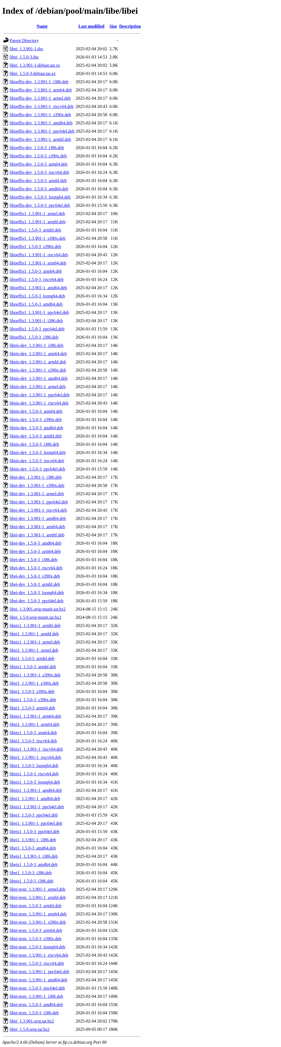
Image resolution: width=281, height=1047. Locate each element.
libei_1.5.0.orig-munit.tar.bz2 (35, 617)
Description (130, 26)
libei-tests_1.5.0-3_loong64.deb (37, 947)
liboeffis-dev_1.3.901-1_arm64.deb (41, 90)
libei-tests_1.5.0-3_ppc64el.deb (37, 988)
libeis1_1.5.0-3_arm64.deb (33, 732)
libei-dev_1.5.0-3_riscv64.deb (36, 568)
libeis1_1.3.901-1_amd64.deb (36, 790)
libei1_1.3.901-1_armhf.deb (34, 633)
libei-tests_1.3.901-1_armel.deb (37, 889)
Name (41, 26)
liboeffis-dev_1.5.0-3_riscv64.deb (39, 172)
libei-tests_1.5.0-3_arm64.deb (36, 930)
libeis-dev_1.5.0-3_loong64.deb (38, 452)
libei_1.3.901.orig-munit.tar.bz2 (38, 609)
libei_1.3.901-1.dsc (26, 48)
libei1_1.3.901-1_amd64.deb (35, 798)
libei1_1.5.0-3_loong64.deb (34, 765)
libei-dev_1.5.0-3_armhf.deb (35, 584)
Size (113, 26)
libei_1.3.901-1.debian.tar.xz (35, 65)
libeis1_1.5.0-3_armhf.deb (33, 666)
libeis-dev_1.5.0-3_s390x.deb (36, 419)
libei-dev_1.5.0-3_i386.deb (33, 559)
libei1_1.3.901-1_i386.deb (33, 839)
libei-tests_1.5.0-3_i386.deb (34, 1012)
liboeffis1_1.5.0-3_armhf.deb (35, 230)
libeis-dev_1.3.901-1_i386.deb (36, 345)
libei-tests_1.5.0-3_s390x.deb (35, 938)
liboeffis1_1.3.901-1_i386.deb (36, 320)
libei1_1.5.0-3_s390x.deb (32, 691)
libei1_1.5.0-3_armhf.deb (32, 658)
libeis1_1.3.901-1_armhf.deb (35, 625)
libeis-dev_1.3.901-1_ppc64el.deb (39, 394)
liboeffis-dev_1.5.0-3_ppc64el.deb (40, 205)
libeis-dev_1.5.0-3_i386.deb (34, 444)
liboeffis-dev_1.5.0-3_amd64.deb (39, 188)
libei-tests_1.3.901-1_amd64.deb (38, 980)
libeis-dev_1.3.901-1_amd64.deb (39, 378)
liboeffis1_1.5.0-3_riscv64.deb (37, 279)
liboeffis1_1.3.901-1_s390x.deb (38, 238)
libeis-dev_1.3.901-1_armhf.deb (38, 362)
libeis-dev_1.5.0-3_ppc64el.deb (37, 469)
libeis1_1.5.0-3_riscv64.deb (34, 774)
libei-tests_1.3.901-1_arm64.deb (38, 914)
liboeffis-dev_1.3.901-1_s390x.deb (40, 114)
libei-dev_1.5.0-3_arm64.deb (35, 551)
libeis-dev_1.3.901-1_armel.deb (38, 386)
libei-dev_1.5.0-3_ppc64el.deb (36, 600)
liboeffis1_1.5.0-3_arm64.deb (36, 271)
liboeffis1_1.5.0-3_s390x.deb (35, 246)
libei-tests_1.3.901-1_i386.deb (36, 996)
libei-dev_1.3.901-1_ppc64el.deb (39, 502)
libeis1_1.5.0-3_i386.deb (32, 881)
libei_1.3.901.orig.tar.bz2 (32, 1021)
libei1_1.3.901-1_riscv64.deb (35, 757)
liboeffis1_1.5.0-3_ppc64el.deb (37, 329)
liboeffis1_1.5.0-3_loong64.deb (37, 296)
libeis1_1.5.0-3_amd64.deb (34, 864)
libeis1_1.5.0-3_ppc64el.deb (35, 831)
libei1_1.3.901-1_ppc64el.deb (36, 823)
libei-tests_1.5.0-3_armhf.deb (35, 905)
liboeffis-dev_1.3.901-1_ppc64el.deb (42, 131)
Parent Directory (24, 40)
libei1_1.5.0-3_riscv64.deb (33, 741)
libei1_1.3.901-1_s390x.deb (34, 683)
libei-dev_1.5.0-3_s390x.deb (35, 576)
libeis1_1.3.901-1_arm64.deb (35, 716)
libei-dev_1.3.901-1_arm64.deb (37, 526)
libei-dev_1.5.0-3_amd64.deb (35, 543)
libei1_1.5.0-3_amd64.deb (33, 848)
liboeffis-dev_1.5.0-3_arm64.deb (39, 164)
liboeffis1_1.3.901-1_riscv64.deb (39, 254)
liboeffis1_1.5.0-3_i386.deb (34, 337)
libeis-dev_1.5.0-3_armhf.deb (36, 436)
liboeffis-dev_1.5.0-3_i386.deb (37, 147)
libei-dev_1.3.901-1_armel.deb (37, 493)
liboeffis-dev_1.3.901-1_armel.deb (40, 98)
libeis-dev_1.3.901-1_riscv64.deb (39, 403)
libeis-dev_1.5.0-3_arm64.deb (36, 411)
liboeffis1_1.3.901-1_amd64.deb (38, 287)
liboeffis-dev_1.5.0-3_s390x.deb (38, 156)
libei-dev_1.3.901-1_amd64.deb (38, 518)
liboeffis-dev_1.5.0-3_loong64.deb (40, 197)
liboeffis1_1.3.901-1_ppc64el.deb (39, 312)
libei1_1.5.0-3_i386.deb (31, 872)
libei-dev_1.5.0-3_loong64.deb (37, 592)
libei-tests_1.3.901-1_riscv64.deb (39, 955)
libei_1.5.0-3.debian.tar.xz (33, 73)
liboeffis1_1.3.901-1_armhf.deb (38, 221)
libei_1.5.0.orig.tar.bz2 (29, 1029)
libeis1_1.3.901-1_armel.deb (35, 642)
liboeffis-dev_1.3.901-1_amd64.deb (41, 123)
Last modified (91, 26)
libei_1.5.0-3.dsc (24, 57)
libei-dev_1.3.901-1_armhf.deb (37, 535)
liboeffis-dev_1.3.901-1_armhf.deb (40, 139)
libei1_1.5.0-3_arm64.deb (32, 708)
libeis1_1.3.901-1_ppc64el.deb (37, 806)
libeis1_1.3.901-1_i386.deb (34, 856)
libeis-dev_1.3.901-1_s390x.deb (38, 370)
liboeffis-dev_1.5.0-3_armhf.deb (38, 180)
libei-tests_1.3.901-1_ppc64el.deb (39, 971)
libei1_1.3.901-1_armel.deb (34, 650)
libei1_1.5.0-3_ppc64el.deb (34, 815)
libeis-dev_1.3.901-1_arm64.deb (38, 353)
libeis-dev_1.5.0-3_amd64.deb (36, 427)
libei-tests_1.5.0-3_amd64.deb (36, 1004)
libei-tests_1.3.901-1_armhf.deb (38, 897)
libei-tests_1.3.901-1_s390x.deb (38, 922)
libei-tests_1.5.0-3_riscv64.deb (37, 963)
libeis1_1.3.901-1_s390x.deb (35, 675)
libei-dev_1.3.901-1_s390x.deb (37, 485)
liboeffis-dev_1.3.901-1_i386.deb (39, 81)
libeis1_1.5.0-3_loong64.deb (35, 782)
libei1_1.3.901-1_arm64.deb (35, 724)
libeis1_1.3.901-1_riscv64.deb (36, 749)
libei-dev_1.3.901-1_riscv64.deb (38, 510)
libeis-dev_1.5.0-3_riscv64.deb (37, 460)
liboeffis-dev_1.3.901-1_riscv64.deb (42, 106)
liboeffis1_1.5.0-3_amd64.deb (36, 304)
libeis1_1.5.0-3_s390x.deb (33, 699)
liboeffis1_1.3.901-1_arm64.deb (38, 263)
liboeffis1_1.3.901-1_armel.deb (37, 213)
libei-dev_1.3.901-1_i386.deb (36, 477)
